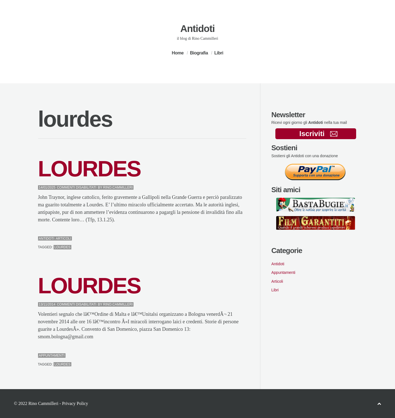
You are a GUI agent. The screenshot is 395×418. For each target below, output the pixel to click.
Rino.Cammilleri (118, 187)
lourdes (62, 247)
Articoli (63, 239)
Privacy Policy (75, 403)
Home (177, 53)
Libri (218, 53)
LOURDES (89, 168)
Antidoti (197, 28)
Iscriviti (318, 133)
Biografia (199, 53)
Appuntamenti (52, 355)
